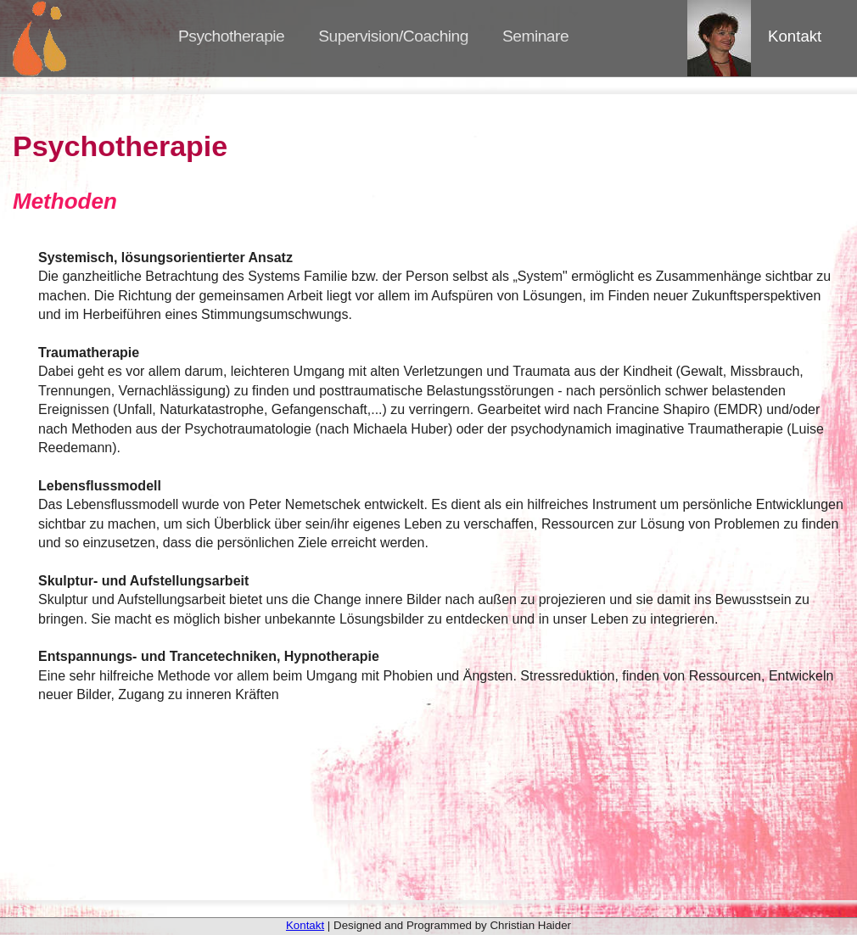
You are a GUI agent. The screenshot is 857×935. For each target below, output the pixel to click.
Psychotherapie (231, 36)
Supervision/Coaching (393, 36)
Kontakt (794, 36)
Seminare (535, 36)
